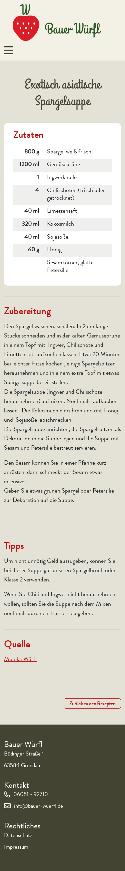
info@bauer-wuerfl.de (38, 806)
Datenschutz (18, 836)
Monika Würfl (20, 660)
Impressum (16, 847)
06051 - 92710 (30, 795)
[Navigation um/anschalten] (8, 50)
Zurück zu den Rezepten (92, 704)
